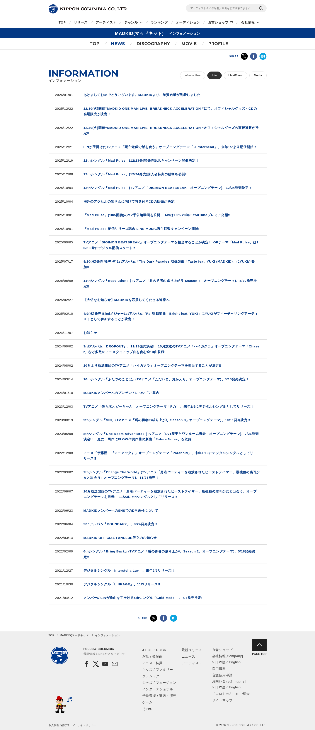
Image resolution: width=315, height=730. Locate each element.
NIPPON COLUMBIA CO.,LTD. (88, 9)
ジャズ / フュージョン (159, 682)
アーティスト (106, 22)
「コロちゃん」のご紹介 (231, 694)
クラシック (151, 676)
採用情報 (219, 668)
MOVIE (189, 43)
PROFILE (218, 43)
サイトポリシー (87, 725)
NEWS (118, 43)
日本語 (220, 662)
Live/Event (235, 75)
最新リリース (192, 650)
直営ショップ (218, 22)
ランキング (159, 22)
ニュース (188, 656)
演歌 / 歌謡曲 (152, 656)
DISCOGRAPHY (153, 43)
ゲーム (147, 702)
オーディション (188, 22)
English (235, 662)
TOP (62, 22)
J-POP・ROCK (154, 650)
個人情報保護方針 (60, 725)
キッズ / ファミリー (157, 669)
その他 (147, 709)
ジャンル (131, 22)
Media (258, 75)
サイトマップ (222, 700)
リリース (81, 22)
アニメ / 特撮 (152, 663)
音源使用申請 (222, 675)
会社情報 (248, 22)
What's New (192, 75)
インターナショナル (157, 689)
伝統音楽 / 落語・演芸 (159, 696)
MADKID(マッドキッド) (75, 635)
